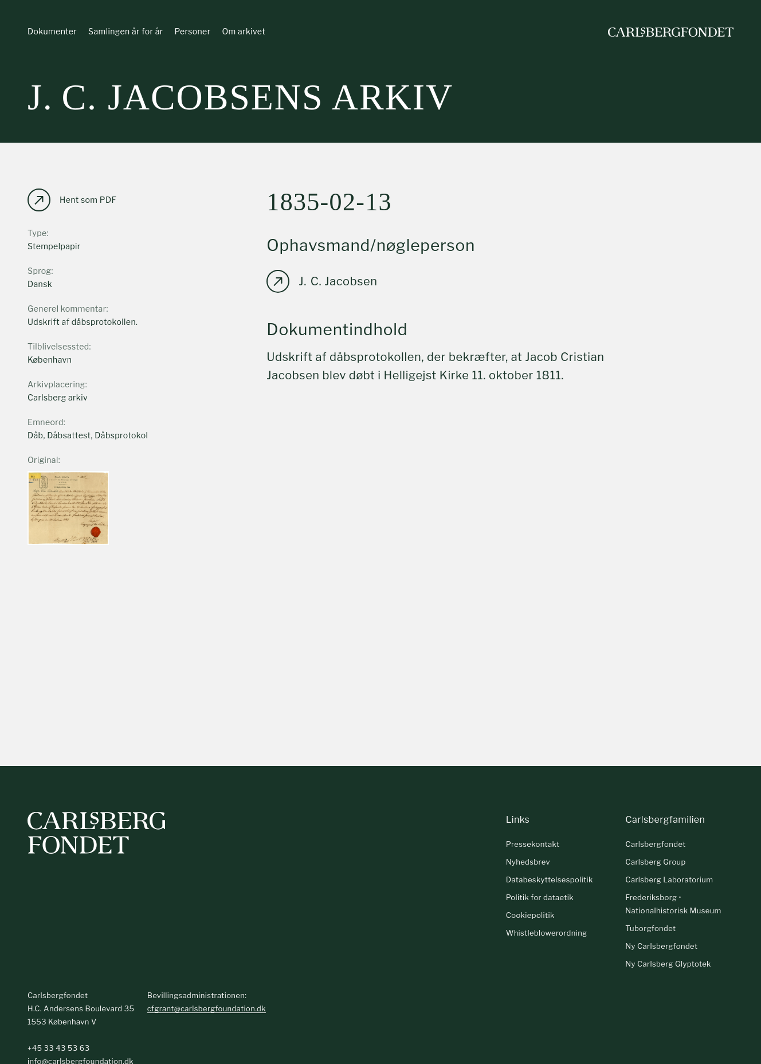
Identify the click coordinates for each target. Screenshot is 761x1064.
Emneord (46, 422)
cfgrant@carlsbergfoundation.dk (206, 1008)
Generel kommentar (67, 308)
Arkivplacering (56, 384)
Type (37, 233)
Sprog (39, 271)
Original (43, 460)
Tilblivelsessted (58, 346)
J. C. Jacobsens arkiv (240, 97)
